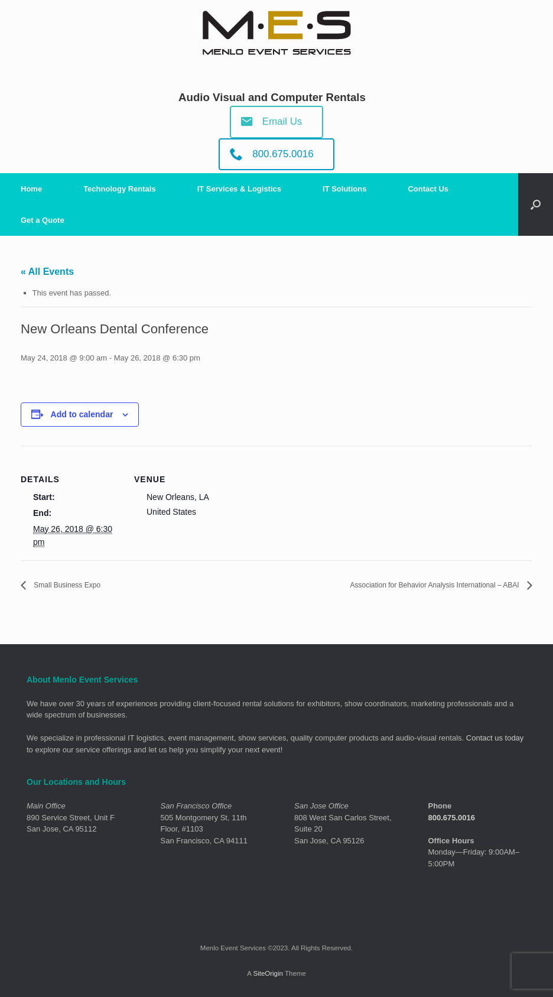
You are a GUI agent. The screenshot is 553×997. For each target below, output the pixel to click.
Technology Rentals (119, 188)
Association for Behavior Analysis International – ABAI (407, 585)
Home (31, 188)
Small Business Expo (77, 585)
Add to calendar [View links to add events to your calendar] (82, 414)
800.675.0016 (452, 818)
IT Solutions (344, 188)
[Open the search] (535, 204)
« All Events (47, 272)
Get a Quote (42, 220)
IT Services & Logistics (239, 188)
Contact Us (428, 188)
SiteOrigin (268, 973)
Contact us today (495, 738)
